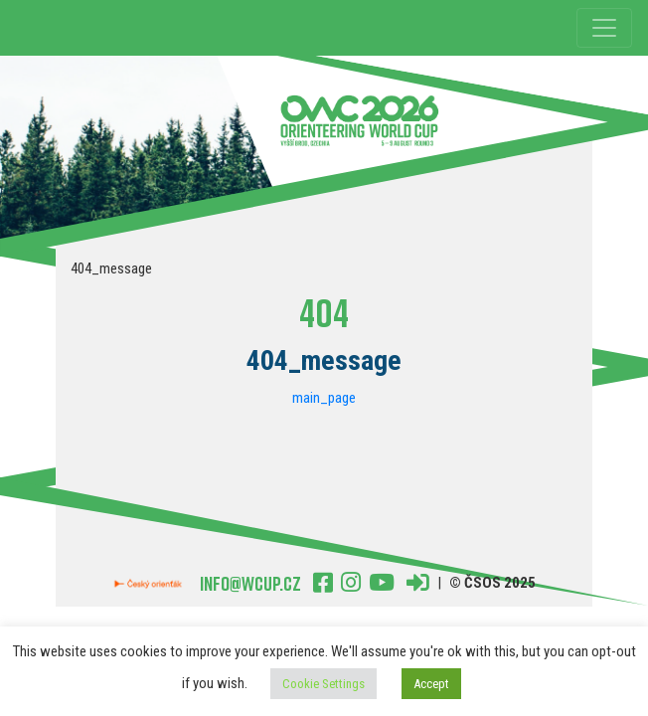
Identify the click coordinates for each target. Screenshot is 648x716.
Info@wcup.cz (250, 583)
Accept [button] (431, 683)
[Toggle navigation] (604, 28)
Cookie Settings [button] (323, 683)
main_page (324, 398)
